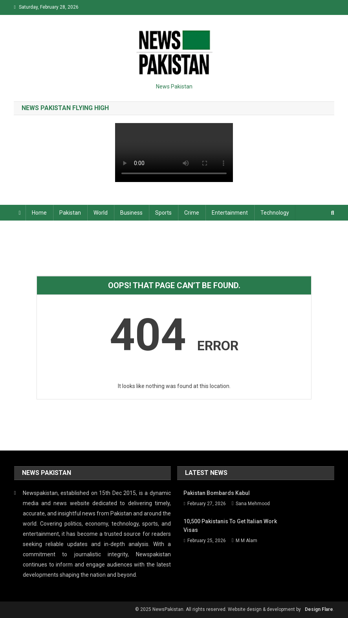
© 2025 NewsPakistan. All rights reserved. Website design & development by (218, 609)
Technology (274, 213)
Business (131, 213)
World (100, 213)
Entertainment (230, 213)
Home (39, 213)
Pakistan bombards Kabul (216, 493)
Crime (191, 213)
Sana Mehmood (253, 503)
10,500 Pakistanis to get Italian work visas (230, 525)
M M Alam (246, 540)
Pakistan (70, 213)
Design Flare (319, 609)
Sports (163, 213)
